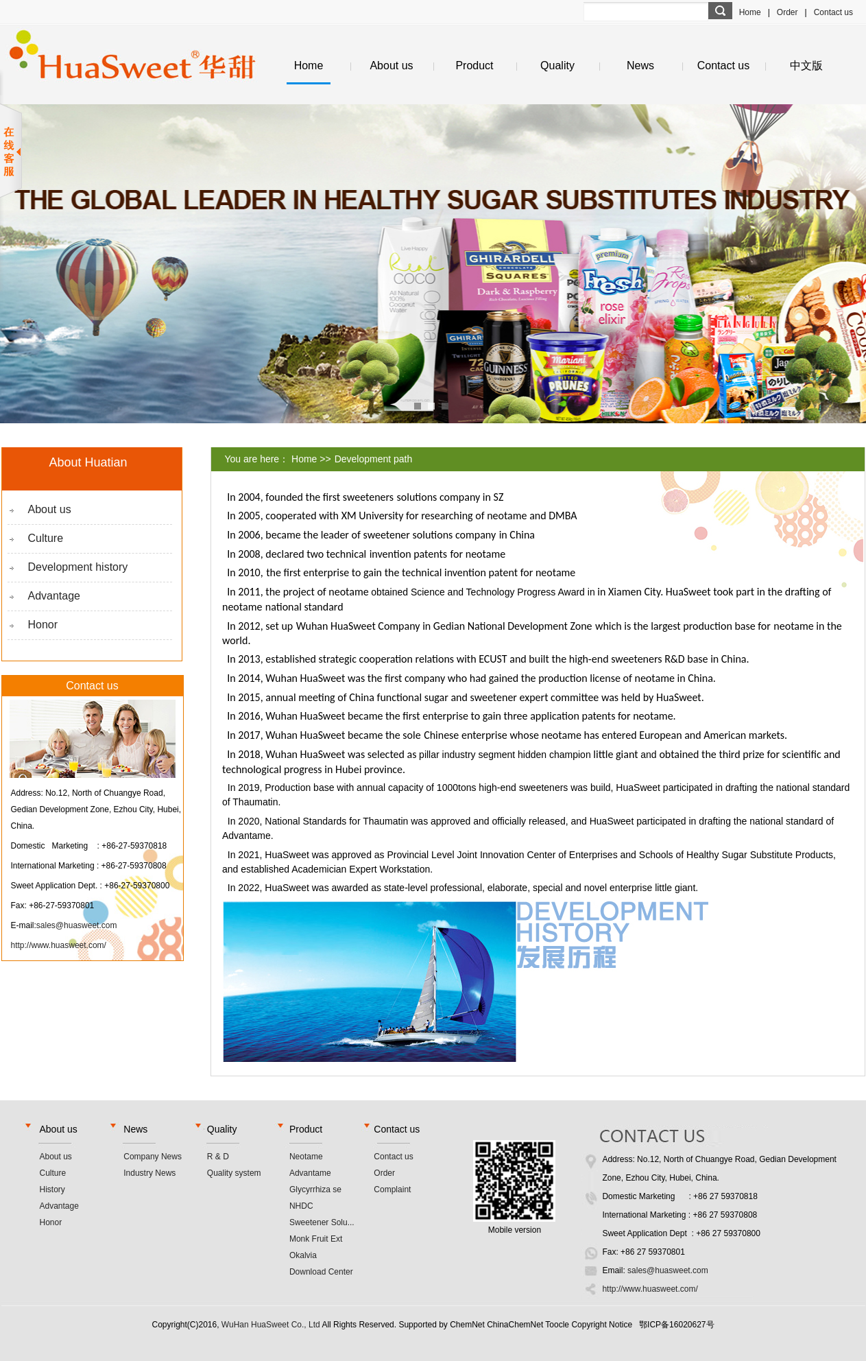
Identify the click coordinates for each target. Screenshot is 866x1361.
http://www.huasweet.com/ (58, 945)
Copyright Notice (601, 1324)
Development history (78, 567)
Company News (152, 1156)
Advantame (310, 1173)
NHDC (301, 1206)
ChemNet (467, 1324)
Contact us (833, 12)
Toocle (557, 1324)
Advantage (54, 596)
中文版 (806, 65)
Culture (46, 538)
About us (391, 65)
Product (474, 65)
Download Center (321, 1272)
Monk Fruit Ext (315, 1239)
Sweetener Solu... (321, 1222)
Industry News (149, 1173)
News (640, 65)
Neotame (306, 1156)
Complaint (392, 1189)
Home (750, 12)
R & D (218, 1156)
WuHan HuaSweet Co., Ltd (270, 1324)
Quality (557, 65)
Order (787, 12)
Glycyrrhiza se (315, 1189)
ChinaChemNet (515, 1324)
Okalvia (303, 1255)
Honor (43, 624)
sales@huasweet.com (76, 925)
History (52, 1189)
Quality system (234, 1173)
